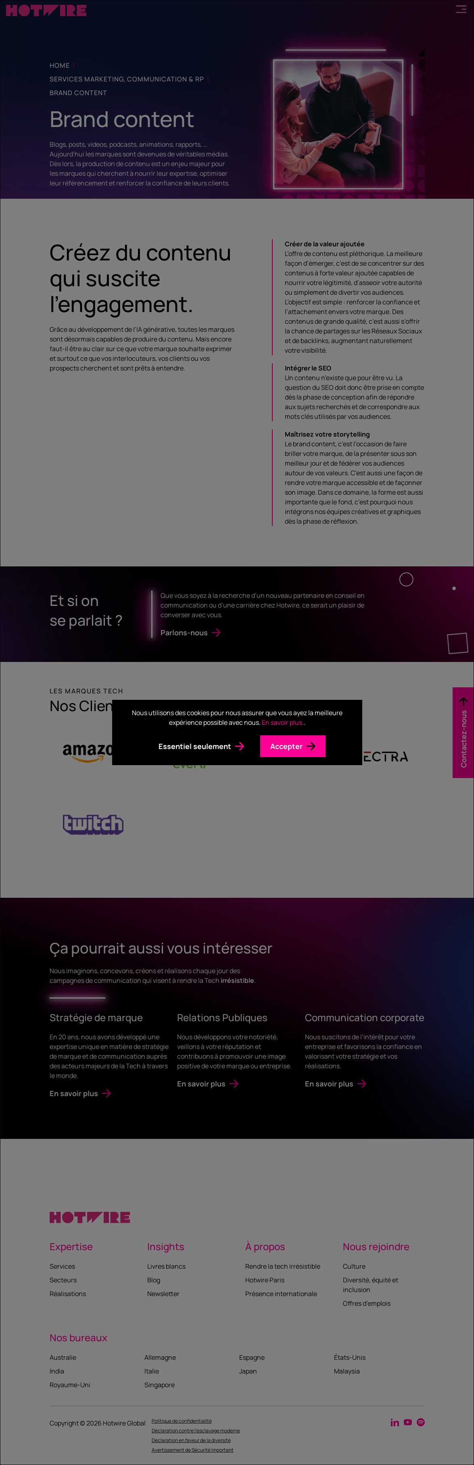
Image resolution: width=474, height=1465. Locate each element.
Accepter (286, 746)
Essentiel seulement (195, 746)
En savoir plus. (283, 722)
